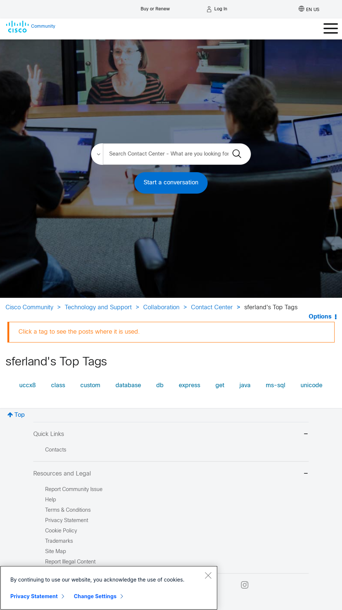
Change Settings (95, 596)
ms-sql (275, 385)
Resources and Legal (171, 474)
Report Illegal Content (70, 562)
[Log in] (217, 9)
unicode (311, 385)
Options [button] (320, 317)
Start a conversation (171, 182)
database (128, 385)
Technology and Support (98, 307)
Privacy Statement (34, 596)
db (160, 385)
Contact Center (212, 307)
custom (90, 385)
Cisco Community (29, 307)
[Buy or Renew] (155, 7)
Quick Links (171, 435)
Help (50, 500)
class (58, 385)
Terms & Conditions (68, 510)
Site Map (55, 551)
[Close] (208, 575)
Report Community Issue (74, 489)
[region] (109, 588)
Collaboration (161, 307)
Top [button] (19, 415)
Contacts (55, 450)
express (189, 385)
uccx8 (27, 385)
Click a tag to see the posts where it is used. (79, 332)
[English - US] (309, 9)
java (245, 385)
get (219, 385)
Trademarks (59, 541)
